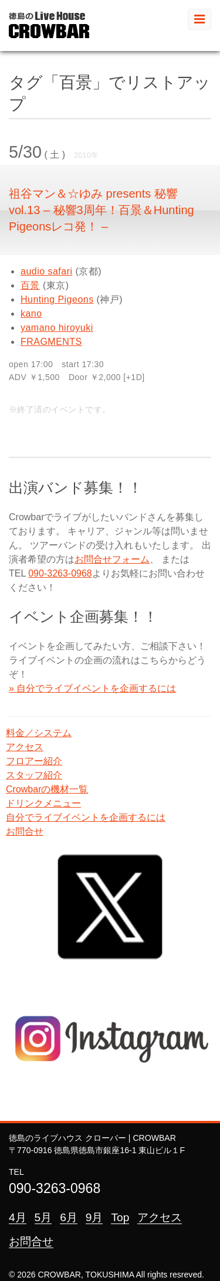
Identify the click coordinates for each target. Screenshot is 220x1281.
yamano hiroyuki (57, 328)
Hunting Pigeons (57, 299)
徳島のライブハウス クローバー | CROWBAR (92, 1138)
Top (120, 1217)
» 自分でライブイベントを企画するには (92, 688)
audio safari (46, 271)
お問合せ (24, 831)
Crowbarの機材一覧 (47, 789)
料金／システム (39, 733)
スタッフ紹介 (34, 775)
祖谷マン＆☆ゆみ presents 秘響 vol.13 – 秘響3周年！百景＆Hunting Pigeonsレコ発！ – (101, 210)
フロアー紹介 (34, 761)
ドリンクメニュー (43, 803)
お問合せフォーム (112, 559)
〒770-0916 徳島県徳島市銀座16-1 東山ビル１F (97, 1150)
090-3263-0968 (60, 573)
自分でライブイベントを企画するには (85, 817)
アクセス (24, 747)
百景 (30, 285)
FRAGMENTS (51, 342)
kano (31, 313)
